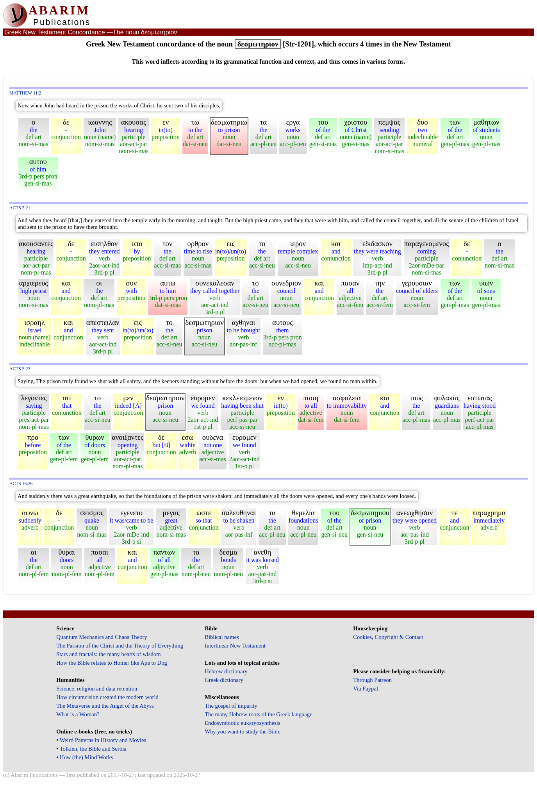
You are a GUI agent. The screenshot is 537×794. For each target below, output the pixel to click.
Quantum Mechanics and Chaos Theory (101, 637)
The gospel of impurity (231, 706)
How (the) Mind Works (86, 757)
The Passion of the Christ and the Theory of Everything (119, 645)
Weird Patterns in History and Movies (103, 740)
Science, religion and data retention (96, 688)
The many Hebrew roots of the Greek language (258, 714)
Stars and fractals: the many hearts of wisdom (108, 654)
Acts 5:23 (19, 368)
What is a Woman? (77, 714)
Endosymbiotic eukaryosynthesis (242, 723)
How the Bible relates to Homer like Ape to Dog (111, 663)
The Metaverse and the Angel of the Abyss (105, 706)
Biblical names (222, 637)
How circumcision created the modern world (107, 697)
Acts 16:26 (20, 483)
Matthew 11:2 (25, 93)
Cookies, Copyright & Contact (388, 637)
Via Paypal (365, 688)
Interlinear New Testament (235, 645)
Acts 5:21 (19, 208)
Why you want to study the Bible (242, 731)
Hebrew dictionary (226, 671)
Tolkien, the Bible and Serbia (93, 749)
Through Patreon (372, 680)
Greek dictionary (224, 680)
